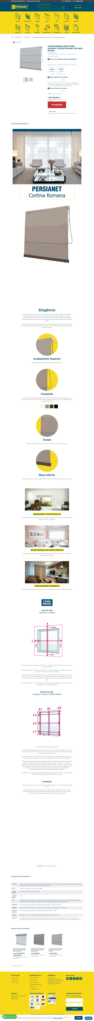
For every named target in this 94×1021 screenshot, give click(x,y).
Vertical (27, 32)
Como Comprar (34, 977)
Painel (47, 21)
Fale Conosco (15, 980)
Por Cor (66, 32)
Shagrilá (18, 21)
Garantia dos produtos (35, 984)
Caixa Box (66, 21)
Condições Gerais (34, 989)
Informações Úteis (35, 975)
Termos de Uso (34, 980)
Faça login (49, 4)
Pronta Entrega (76, 32)
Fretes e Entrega (34, 982)
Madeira (76, 21)
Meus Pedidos (78, 5)
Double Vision (27, 21)
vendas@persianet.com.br (54, 983)
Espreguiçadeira (47, 32)
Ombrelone (37, 32)
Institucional (15, 975)
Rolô (57, 21)
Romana (37, 21)
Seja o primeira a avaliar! (53, 56)
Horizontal (18, 32)
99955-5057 (78, 1)
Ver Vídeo (17, 42)
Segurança (32, 986)
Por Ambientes (56, 32)
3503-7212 (67, 1)
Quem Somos (15, 982)
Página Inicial (15, 977)
